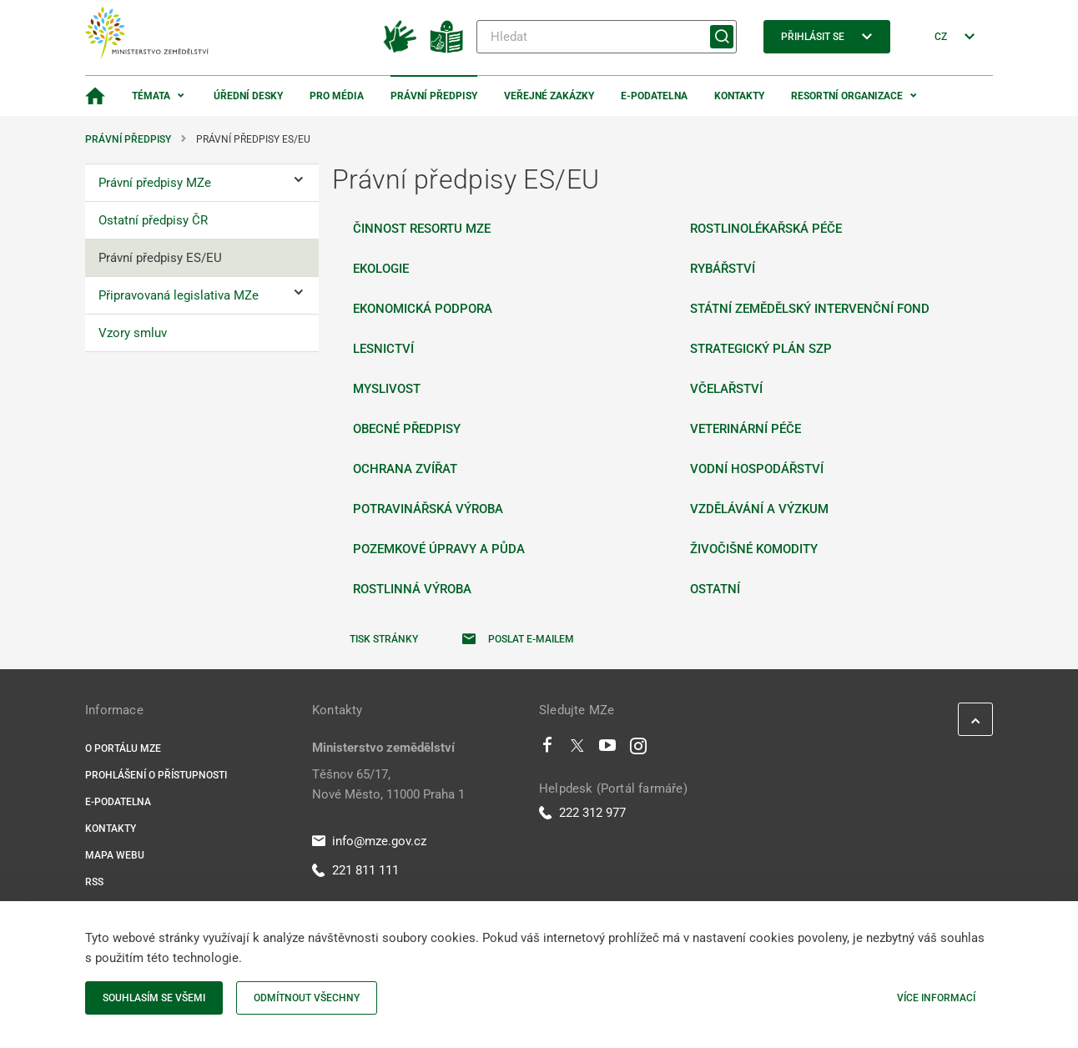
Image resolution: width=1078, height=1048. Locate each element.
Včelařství (726, 388)
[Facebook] (547, 749)
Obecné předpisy (407, 428)
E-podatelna (654, 96)
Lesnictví (383, 348)
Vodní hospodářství (757, 468)
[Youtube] (608, 749)
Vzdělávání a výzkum (759, 508)
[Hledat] (606, 36)
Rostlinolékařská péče (766, 228)
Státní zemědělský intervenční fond (809, 308)
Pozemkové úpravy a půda (439, 549)
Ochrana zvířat (405, 468)
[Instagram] (638, 749)
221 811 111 (355, 870)
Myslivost (387, 388)
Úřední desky (248, 96)
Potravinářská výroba (428, 508)
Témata (151, 96)
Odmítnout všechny (307, 998)
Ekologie (381, 268)
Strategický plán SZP (761, 348)
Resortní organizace (847, 96)
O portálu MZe (123, 748)
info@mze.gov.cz (369, 841)
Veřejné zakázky (549, 96)
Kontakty (739, 96)
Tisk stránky (384, 639)
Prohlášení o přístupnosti (156, 775)
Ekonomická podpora (422, 308)
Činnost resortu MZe (422, 228)
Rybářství (722, 268)
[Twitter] (577, 749)
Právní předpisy (433, 96)
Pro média (337, 96)
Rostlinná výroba (412, 589)
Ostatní (715, 589)
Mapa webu (114, 855)
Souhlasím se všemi (154, 998)
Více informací (936, 998)
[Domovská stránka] (95, 96)
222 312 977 (582, 812)
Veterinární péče (745, 428)
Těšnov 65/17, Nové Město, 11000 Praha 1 (388, 784)
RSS (94, 882)
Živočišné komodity (754, 549)
